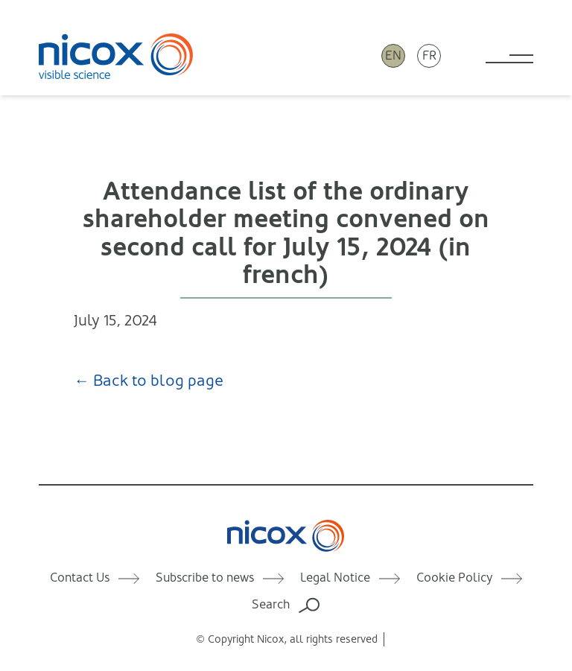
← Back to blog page (146, 380)
